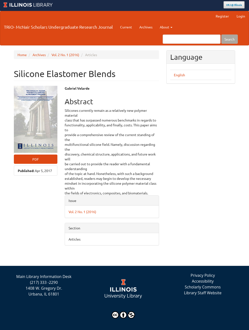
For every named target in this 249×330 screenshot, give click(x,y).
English (179, 75)
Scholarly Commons (203, 287)
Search (229, 39)
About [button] (166, 27)
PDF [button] (35, 159)
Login (241, 16)
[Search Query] (192, 39)
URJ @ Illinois (234, 5)
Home (22, 54)
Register (222, 16)
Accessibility (202, 281)
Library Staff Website (203, 292)
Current (126, 27)
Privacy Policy (203, 275)
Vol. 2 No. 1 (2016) (65, 54)
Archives (145, 27)
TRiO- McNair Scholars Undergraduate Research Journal (58, 26)
